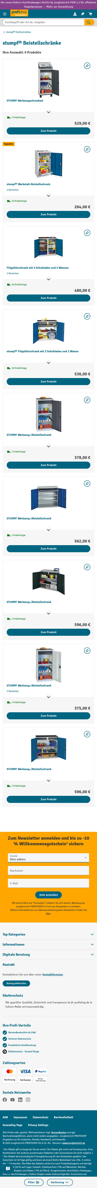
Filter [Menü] (34, 1182)
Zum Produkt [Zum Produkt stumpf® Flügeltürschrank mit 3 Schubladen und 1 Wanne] (49, 381)
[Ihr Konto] (75, 14)
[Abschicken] (48, 894)
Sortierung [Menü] (60, 1182)
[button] (48, 955)
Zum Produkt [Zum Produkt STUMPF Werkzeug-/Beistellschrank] (49, 465)
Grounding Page (12, 1125)
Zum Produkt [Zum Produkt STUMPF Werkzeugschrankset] (49, 131)
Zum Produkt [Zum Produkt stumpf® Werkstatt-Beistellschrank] (49, 214)
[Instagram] (28, 1100)
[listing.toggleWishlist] (87, 66)
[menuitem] (75, 14)
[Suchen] (89, 22)
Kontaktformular (52, 974)
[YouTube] (12, 1100)
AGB (5, 1117)
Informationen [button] (48, 944)
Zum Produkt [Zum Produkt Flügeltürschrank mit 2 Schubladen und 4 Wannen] (49, 298)
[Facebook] (5, 1100)
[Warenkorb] (90, 14)
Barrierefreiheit (63, 1117)
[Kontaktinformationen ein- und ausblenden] (8, 1168)
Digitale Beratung (16, 955)
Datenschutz (40, 1117)
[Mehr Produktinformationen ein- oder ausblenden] (48, 112)
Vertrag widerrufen (16, 983)
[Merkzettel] (83, 14)
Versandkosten (59, 1132)
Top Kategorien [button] (48, 934)
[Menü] (5, 14)
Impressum (20, 1117)
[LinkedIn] (20, 1100)
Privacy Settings (38, 1125)
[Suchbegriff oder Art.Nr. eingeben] (43, 22)
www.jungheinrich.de (73, 1143)
